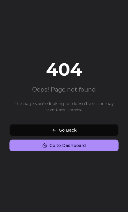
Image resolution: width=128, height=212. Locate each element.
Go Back (64, 130)
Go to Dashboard (64, 145)
